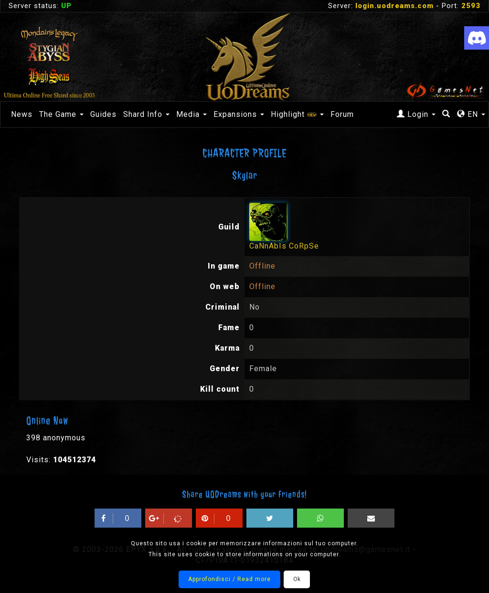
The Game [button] (61, 114)
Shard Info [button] (146, 114)
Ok (296, 579)
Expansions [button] (238, 114)
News (21, 114)
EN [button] (471, 114)
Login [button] (416, 114)
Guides (103, 114)
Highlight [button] (297, 114)
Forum (342, 114)
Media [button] (191, 114)
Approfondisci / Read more (229, 579)
